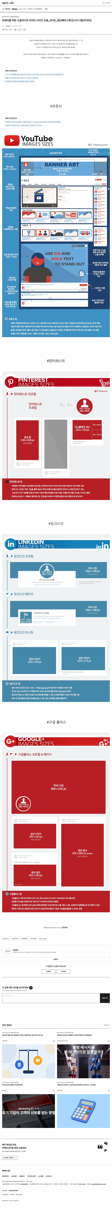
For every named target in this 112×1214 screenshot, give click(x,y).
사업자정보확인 (24, 1184)
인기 (24, 9)
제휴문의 (22, 1176)
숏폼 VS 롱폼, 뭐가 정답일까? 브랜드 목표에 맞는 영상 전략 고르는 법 (22, 1035)
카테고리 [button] (6, 9)
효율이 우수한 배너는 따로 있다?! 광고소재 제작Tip (21, 78)
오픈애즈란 (5, 1176)
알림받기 (56, 959)
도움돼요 (48, 971)
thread (12, 1194)
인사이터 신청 (31, 1176)
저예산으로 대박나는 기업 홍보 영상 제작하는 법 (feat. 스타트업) (76, 1085)
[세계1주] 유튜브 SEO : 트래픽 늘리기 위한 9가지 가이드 (23, 125)
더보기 (107, 1025)
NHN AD (6, 1170)
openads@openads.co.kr (98, 1184)
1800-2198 (82, 1184)
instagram (5, 1194)
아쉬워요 (63, 971)
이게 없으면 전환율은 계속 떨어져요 (12, 1085)
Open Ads (8, 3)
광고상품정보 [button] (38, 9)
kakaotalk (19, 1194)
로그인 (108, 3)
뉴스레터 (40, 1176)
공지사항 (14, 1176)
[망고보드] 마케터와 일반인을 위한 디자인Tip (19, 81)
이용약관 (4, 1190)
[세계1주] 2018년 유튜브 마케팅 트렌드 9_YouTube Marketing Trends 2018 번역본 (32, 122)
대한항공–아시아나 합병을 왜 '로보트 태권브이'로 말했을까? (74, 1035)
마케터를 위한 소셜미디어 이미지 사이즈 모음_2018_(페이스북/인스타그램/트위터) (37, 74)
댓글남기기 (105, 998)
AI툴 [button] (46, 9)
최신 (20, 9)
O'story (15, 9)
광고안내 (48, 1176)
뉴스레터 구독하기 (10, 1158)
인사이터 (30, 9)
